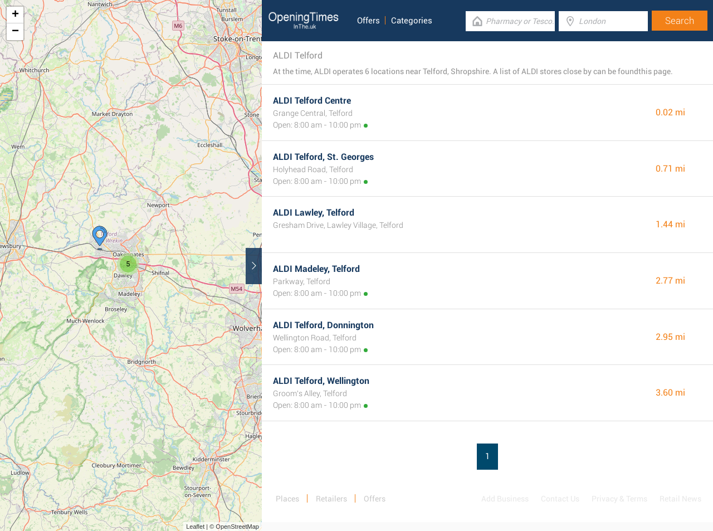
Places (287, 498)
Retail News (680, 498)
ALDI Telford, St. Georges (323, 157)
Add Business (505, 498)
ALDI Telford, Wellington (321, 381)
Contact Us (560, 498)
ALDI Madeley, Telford (316, 269)
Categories (411, 21)
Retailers (331, 498)
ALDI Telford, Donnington (323, 325)
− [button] (15, 31)
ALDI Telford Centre (312, 100)
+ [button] (15, 15)
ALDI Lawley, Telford (313, 212)
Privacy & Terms (619, 498)
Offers (368, 21)
